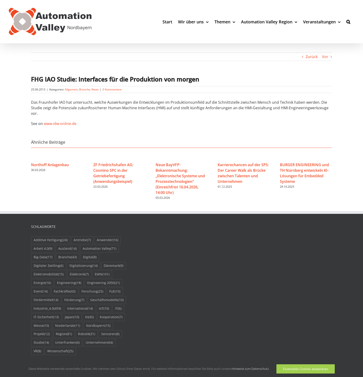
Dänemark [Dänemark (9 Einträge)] (113, 265)
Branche (84, 89)
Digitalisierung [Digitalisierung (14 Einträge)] (83, 265)
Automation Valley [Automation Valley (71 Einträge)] (99, 248)
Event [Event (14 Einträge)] (41, 291)
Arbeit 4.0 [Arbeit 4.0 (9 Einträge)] (43, 248)
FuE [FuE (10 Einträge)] (114, 291)
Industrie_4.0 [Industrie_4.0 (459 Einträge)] (47, 308)
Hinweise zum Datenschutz (250, 369)
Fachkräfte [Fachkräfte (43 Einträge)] (64, 291)
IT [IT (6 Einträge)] (118, 308)
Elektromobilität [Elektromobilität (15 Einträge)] (49, 274)
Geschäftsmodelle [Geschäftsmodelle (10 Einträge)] (107, 300)
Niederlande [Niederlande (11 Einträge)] (67, 325)
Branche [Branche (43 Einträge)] (67, 257)
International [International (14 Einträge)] (80, 308)
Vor (325, 56)
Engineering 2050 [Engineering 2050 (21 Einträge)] (103, 283)
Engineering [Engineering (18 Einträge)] (69, 283)
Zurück (312, 56)
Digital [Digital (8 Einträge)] (90, 257)
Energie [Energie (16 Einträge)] (42, 283)
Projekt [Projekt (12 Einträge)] (42, 334)
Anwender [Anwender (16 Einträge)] (107, 240)
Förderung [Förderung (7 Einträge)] (74, 300)
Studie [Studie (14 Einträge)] (41, 342)
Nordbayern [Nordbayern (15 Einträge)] (98, 325)
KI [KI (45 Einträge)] (89, 317)
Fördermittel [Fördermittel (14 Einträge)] (46, 300)
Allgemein (71, 89)
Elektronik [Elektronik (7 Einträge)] (79, 274)
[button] (348, 21)
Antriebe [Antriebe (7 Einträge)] (82, 240)
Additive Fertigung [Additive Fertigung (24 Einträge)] (51, 240)
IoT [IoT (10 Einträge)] (104, 308)
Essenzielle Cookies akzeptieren (305, 369)
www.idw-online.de (60, 123)
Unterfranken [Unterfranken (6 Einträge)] (67, 342)
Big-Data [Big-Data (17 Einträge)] (43, 257)
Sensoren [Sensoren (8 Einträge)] (110, 334)
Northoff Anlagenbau (50, 164)
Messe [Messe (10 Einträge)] (41, 325)
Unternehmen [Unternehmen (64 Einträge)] (99, 342)
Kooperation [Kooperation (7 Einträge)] (111, 317)
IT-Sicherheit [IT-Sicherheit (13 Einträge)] (46, 317)
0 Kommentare (112, 89)
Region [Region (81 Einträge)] (64, 334)
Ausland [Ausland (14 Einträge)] (67, 248)
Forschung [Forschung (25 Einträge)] (92, 291)
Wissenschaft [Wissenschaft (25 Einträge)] (60, 351)
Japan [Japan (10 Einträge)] (72, 317)
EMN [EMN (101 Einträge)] (102, 274)
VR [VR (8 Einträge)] (37, 351)
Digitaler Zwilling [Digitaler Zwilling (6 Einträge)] (48, 265)
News (95, 89)
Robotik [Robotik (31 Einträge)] (86, 334)
